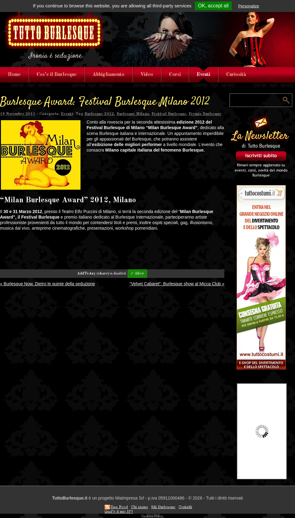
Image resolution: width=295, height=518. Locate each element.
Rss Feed (119, 507)
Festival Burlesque (168, 114)
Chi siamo (139, 507)
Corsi (175, 74)
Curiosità (236, 74)
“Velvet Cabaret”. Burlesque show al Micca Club (177, 283)
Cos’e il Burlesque (57, 74)
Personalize (248, 6)
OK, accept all (213, 5)
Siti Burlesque (163, 507)
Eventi (203, 74)
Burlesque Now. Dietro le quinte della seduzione (47, 283)
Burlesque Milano (132, 114)
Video (146, 74)
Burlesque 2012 (99, 114)
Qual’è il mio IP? (118, 512)
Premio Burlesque (205, 114)
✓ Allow (137, 273)
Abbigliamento (108, 74)
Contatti (185, 507)
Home (14, 74)
